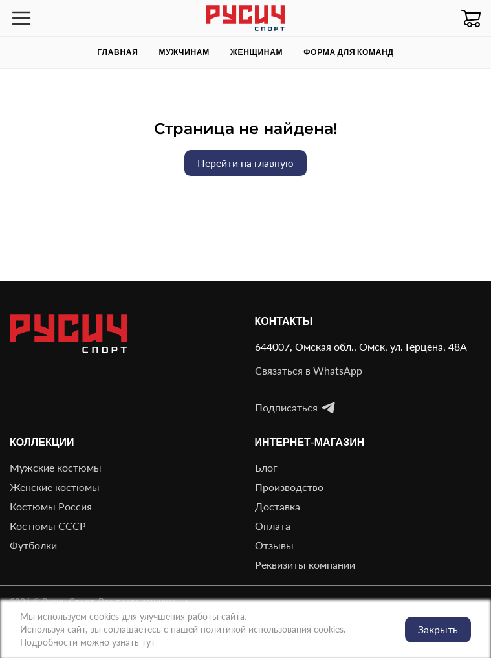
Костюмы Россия (51, 506)
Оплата (272, 526)
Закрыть (438, 629)
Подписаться (295, 407)
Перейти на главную (245, 163)
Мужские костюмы (56, 467)
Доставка (277, 506)
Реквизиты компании (305, 564)
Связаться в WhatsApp (308, 370)
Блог (266, 467)
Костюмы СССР (48, 526)
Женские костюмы (55, 487)
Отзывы (274, 545)
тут (148, 642)
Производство (289, 487)
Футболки (33, 545)
